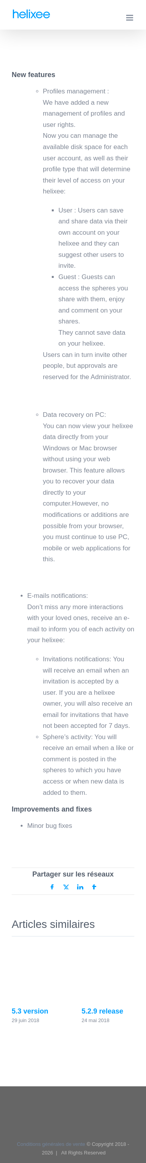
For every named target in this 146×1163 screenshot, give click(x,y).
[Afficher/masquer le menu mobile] (130, 18)
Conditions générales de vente (51, 1144)
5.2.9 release (102, 1011)
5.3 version (30, 1011)
